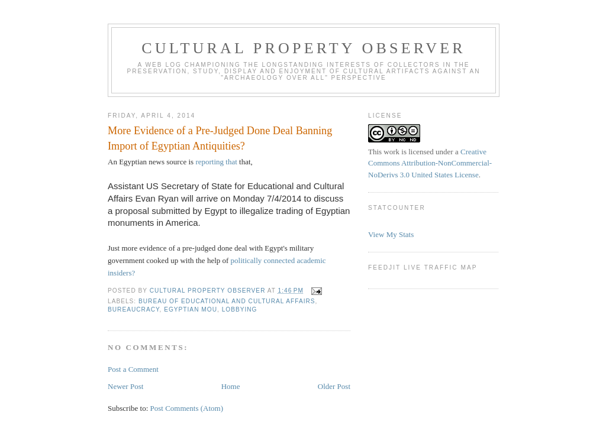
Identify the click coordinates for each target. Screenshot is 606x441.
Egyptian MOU (190, 309)
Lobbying (239, 309)
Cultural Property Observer (303, 48)
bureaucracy (134, 309)
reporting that (216, 161)
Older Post (334, 386)
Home (230, 386)
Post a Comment (133, 369)
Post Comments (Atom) (187, 408)
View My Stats (391, 234)
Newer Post (125, 386)
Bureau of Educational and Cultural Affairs (226, 301)
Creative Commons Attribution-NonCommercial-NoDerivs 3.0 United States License (430, 163)
